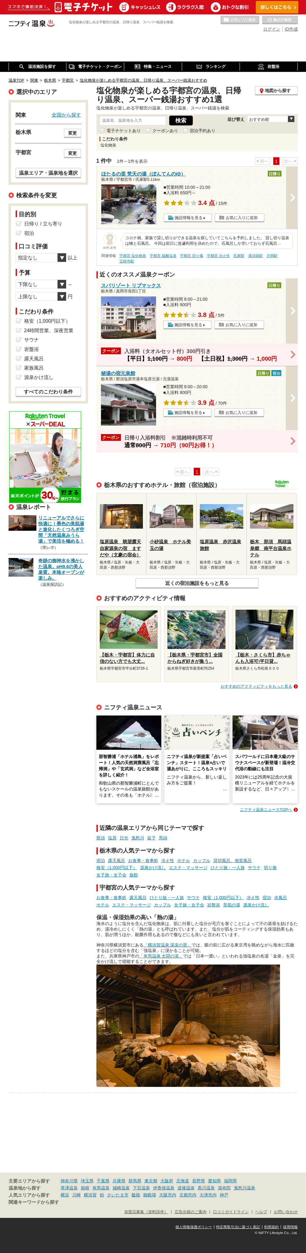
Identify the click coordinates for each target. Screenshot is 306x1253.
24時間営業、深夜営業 (49, 330)
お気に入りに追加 (242, 217)
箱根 (85, 1187)
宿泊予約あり (202, 130)
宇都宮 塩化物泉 (132, 256)
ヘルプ (261, 1212)
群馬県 (135, 1180)
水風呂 (280, 897)
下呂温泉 (141, 1187)
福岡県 (230, 1180)
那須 (100, 837)
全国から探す (66, 114)
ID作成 (291, 29)
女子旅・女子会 (111, 874)
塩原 (112, 837)
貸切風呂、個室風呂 (232, 860)
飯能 (136, 1194)
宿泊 (100, 860)
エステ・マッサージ (188, 867)
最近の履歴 (280, 20)
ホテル (183, 860)
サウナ (254, 867)
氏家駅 (238, 256)
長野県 (198, 1180)
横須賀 (90, 1194)
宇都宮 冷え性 (218, 256)
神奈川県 (69, 1180)
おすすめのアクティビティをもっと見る (256, 686)
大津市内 (208, 1194)
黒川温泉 (206, 1187)
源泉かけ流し (153, 867)
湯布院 (224, 1187)
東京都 (150, 1180)
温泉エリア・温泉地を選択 (48, 173)
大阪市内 (167, 1194)
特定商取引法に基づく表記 (238, 1227)
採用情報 (290, 1227)
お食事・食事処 (143, 860)
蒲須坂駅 (255, 256)
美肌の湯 (231, 904)
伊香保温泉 (163, 1187)
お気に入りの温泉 (240, 20)
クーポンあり (165, 130)
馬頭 (163, 837)
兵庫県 (119, 1180)
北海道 (182, 1180)
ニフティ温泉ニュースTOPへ (266, 809)
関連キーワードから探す (34, 1202)
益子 (151, 837)
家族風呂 (34, 367)
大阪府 (166, 1180)
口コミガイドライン (231, 1212)
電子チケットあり (123, 130)
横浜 (65, 1194)
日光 (124, 837)
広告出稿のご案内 (191, 1212)
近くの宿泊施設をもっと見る (197, 583)
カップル (201, 860)
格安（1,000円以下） (116, 867)
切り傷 (270, 867)
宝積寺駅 (126, 261)
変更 (72, 133)
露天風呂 (116, 860)
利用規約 (271, 1227)
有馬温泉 (101, 1187)
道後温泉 (186, 1187)
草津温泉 (69, 1187)
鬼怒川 (137, 837)
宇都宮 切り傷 (191, 256)
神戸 (224, 1194)
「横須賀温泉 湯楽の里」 (168, 945)
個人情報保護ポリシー (193, 1227)
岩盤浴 (213, 904)
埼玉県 (87, 1180)
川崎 (76, 1194)
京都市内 (187, 1194)
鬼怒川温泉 (244, 1187)
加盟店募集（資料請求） (146, 1212)
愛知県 (214, 1180)
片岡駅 (272, 256)
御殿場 (149, 1194)
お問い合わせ (286, 1212)
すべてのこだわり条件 (48, 391)
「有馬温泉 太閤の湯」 (161, 956)
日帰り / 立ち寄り (43, 223)
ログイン (271, 29)
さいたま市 (118, 1194)
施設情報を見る (189, 217)
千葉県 (103, 1180)
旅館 (133, 874)
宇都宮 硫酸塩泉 (163, 256)
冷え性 (167, 860)
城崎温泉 (121, 1187)
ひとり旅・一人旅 (228, 867)
